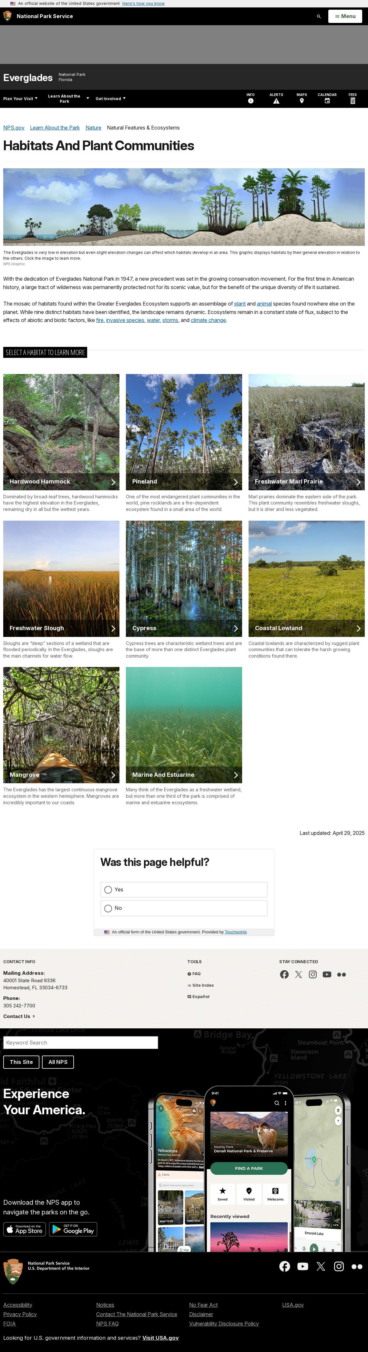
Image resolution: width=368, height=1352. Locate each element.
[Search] (80, 1042)
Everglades (27, 77)
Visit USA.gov (160, 1338)
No (118, 908)
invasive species (125, 320)
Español (198, 996)
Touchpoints (236, 932)
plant (240, 303)
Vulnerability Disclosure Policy (224, 1323)
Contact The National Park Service (136, 1314)
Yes (119, 889)
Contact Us (17, 1016)
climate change (208, 320)
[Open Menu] (345, 16)
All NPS (57, 1062)
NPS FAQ (107, 1323)
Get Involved (111, 98)
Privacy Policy (20, 1314)
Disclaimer (201, 1314)
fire (100, 320)
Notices (105, 1305)
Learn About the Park (68, 99)
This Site (21, 1062)
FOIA (9, 1323)
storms (170, 320)
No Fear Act (203, 1305)
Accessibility (17, 1305)
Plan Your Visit (20, 98)
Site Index (200, 985)
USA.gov (293, 1305)
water (153, 320)
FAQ (194, 973)
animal (264, 303)
